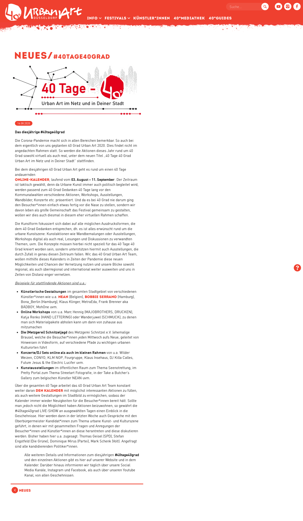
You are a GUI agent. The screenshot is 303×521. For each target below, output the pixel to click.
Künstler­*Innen (151, 18)
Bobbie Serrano (101, 296)
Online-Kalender (32, 179)
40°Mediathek (189, 18)
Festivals (115, 18)
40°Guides (220, 18)
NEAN (63, 296)
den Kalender (49, 390)
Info (92, 18)
